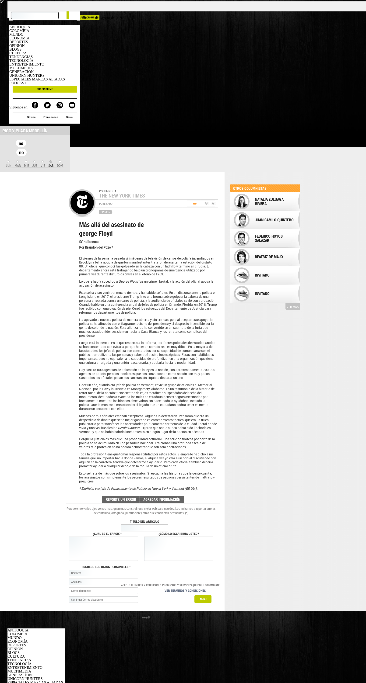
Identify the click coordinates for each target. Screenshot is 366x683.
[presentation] (8, 164)
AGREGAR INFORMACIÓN (161, 499)
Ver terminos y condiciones (185, 590)
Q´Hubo (31, 117)
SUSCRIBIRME (45, 89)
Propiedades (51, 117)
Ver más (293, 307)
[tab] (8, 164)
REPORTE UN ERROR (121, 499)
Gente (69, 117)
